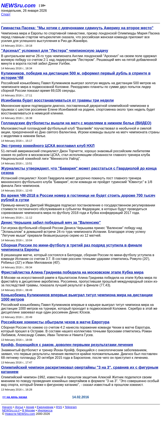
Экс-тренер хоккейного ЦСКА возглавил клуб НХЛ (48, 146)
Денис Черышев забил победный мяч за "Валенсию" (51, 222)
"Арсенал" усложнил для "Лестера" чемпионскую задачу (54, 50)
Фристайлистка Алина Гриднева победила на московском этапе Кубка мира (72, 272)
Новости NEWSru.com (20, 413)
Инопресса (45, 410)
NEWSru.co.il (10, 410)
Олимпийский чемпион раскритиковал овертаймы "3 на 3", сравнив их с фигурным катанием (79, 369)
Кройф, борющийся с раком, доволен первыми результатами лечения (67, 345)
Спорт (5, 14)
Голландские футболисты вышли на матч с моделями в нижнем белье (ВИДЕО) (76, 123)
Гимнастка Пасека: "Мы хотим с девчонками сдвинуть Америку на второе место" (77, 28)
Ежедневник (45, 407)
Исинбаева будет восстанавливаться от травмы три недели (57, 100)
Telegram (71, 407)
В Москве (28, 410)
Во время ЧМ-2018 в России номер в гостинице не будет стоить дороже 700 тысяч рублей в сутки (78, 197)
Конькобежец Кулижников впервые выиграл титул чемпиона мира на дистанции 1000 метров (77, 297)
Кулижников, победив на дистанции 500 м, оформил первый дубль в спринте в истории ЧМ (76, 75)
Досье (19, 407)
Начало (7, 407)
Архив (30, 407)
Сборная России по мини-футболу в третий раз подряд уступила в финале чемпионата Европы (71, 247)
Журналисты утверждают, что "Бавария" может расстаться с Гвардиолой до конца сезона (79, 170)
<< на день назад (14, 397)
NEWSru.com (18, 5)
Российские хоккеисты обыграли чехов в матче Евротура (55, 322)
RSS (59, 407)
